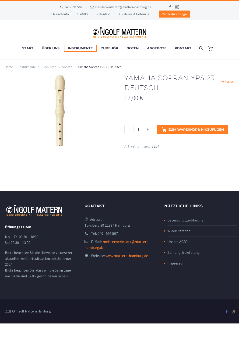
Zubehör (109, 48)
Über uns (51, 48)
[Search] (200, 48)
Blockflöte (49, 67)
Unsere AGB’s (177, 281)
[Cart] (212, 48)
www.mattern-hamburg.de (126, 295)
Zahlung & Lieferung (135, 14)
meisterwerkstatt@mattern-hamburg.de (123, 7)
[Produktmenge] (138, 129)
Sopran (67, 67)
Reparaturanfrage (174, 14)
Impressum (176, 302)
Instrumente (80, 48)
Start (27, 48)
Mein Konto (61, 14)
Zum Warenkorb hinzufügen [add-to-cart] (193, 129)
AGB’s (84, 14)
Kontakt (104, 14)
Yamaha (227, 82)
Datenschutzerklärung (185, 259)
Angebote (156, 48)
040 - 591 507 (73, 7)
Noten (133, 48)
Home (9, 67)
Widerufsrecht (178, 270)
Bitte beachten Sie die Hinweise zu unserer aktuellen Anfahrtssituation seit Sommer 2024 (38, 298)
